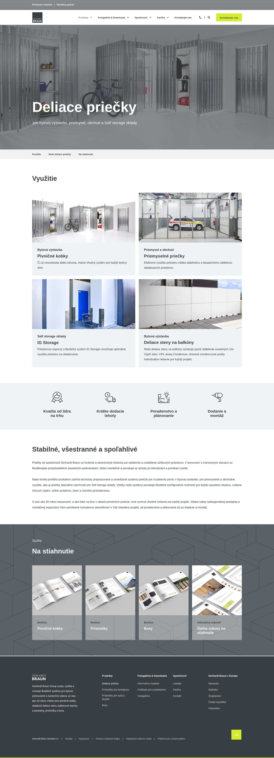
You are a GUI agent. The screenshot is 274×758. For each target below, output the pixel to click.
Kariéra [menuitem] (161, 17)
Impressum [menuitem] (84, 739)
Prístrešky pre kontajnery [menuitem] (115, 689)
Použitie (36, 154)
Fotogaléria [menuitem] (144, 696)
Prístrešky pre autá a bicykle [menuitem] (113, 697)
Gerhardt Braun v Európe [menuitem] (223, 676)
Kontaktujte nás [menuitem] (183, 17)
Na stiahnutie (86, 154)
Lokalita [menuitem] (177, 683)
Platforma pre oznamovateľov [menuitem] (171, 739)
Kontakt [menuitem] (177, 696)
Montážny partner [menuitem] (65, 5)
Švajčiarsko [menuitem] (214, 696)
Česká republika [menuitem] (217, 702)
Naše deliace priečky (60, 154)
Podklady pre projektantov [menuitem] (152, 689)
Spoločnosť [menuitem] (141, 17)
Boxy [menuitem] (104, 705)
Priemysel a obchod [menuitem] (42, 5)
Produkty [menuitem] (83, 17)
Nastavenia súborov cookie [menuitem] (139, 739)
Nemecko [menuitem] (213, 683)
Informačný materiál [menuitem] (148, 683)
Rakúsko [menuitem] (213, 689)
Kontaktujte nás (229, 17)
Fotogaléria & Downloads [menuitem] (111, 17)
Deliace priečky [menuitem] (110, 683)
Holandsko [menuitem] (214, 708)
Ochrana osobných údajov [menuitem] (108, 739)
